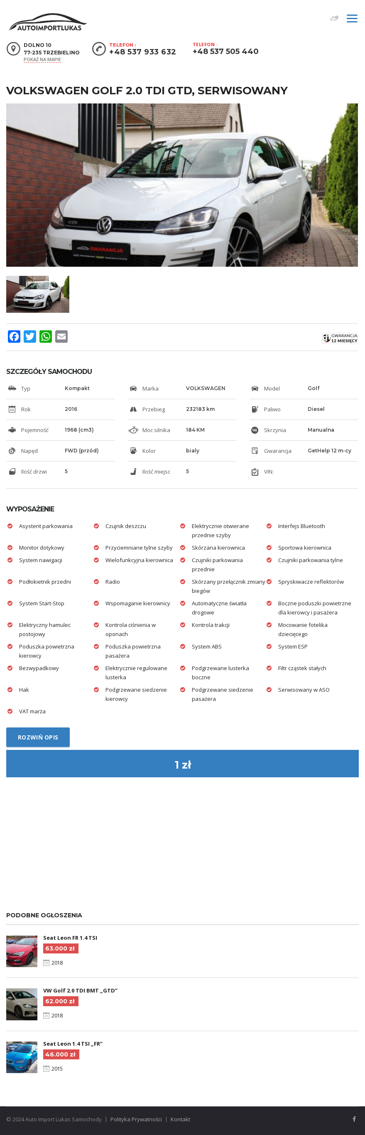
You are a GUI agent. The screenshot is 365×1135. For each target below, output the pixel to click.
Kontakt (180, 1119)
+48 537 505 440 (226, 51)
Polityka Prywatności (136, 1119)
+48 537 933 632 (142, 52)
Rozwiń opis (38, 737)
